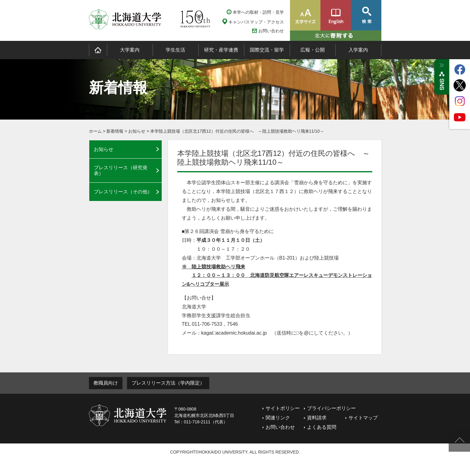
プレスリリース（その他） (123, 191)
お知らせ (136, 131)
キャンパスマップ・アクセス (256, 22)
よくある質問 (321, 427)
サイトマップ (363, 417)
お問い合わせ (271, 31)
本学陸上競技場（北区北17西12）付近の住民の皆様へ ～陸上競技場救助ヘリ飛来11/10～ (237, 131)
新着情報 (114, 131)
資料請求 (317, 417)
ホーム (95, 131)
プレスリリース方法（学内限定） (168, 383)
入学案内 (358, 49)
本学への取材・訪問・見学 (258, 12)
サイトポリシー (283, 408)
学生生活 (175, 49)
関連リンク (278, 417)
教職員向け (106, 383)
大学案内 (130, 49)
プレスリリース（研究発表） (120, 170)
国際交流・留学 (267, 49)
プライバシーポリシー (331, 408)
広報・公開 (312, 49)
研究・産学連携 (221, 49)
